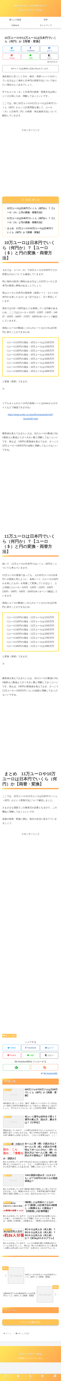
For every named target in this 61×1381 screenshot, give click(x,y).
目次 (28, 199)
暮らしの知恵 (9, 1036)
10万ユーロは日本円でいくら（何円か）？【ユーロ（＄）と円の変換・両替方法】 (31, 210)
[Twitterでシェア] (12, 49)
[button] (49, 56)
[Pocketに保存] (12, 56)
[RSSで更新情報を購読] (44, 1067)
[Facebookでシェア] (30, 49)
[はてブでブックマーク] (49, 49)
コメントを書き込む (30, 1340)
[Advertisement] (30, 162)
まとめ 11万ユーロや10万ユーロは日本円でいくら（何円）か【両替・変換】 (30, 230)
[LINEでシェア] (30, 56)
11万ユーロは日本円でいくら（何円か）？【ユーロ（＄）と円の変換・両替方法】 (31, 220)
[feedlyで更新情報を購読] (16, 1067)
